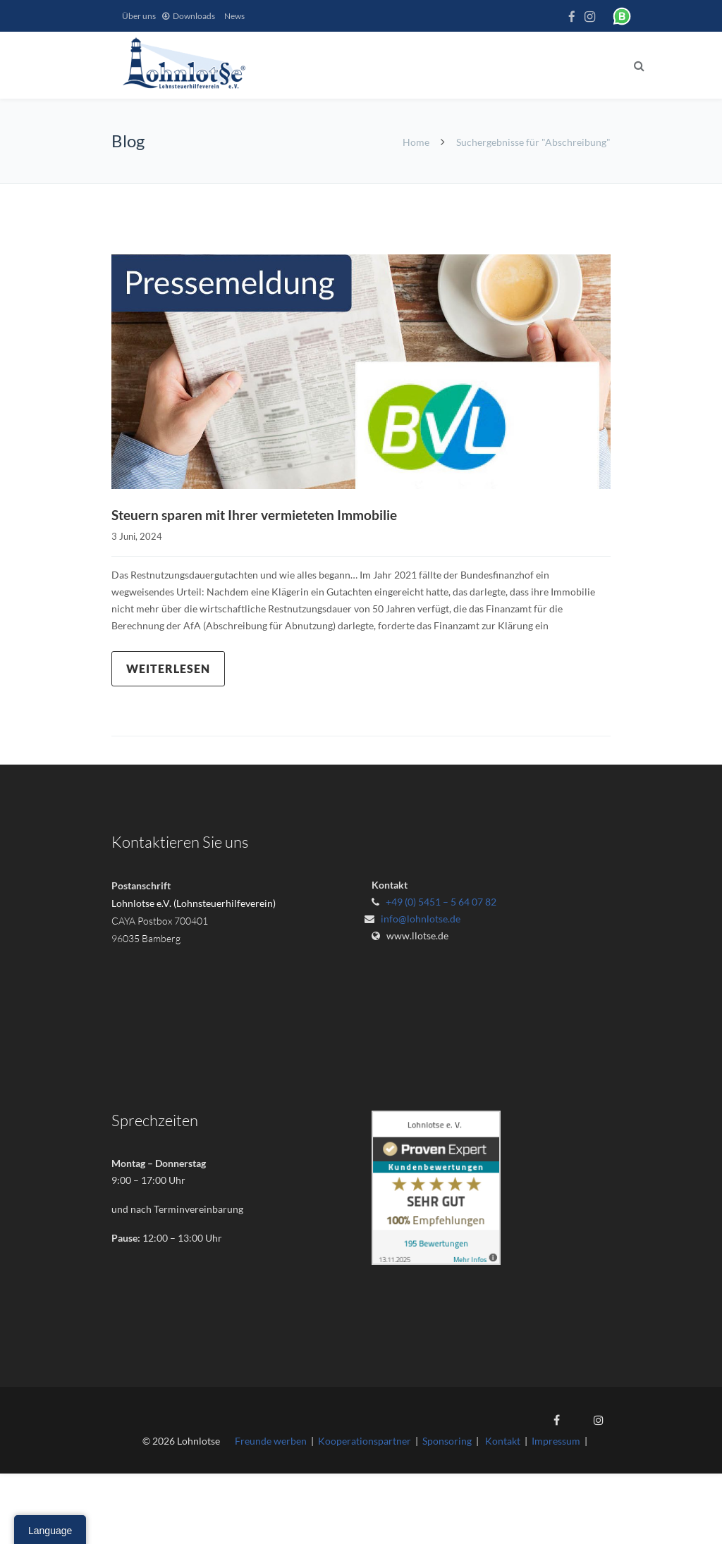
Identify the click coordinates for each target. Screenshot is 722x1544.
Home (416, 142)
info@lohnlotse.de (420, 918)
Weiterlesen (168, 667)
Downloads (194, 16)
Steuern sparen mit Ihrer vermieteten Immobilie (261, 514)
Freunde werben (271, 1441)
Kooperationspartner (364, 1441)
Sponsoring (447, 1441)
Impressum (556, 1441)
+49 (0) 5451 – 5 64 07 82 (441, 901)
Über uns (139, 16)
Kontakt (502, 1441)
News (234, 16)
